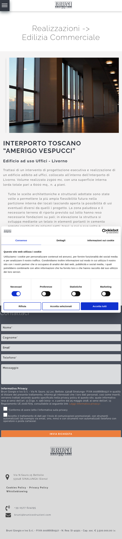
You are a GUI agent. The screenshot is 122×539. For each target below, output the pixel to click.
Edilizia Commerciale (61, 37)
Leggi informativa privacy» (85, 403)
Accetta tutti (100, 306)
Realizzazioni (56, 28)
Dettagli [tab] (61, 240)
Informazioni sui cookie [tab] (100, 240)
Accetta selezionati (61, 306)
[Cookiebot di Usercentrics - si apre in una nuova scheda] (104, 231)
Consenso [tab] (21, 240)
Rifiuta (22, 306)
